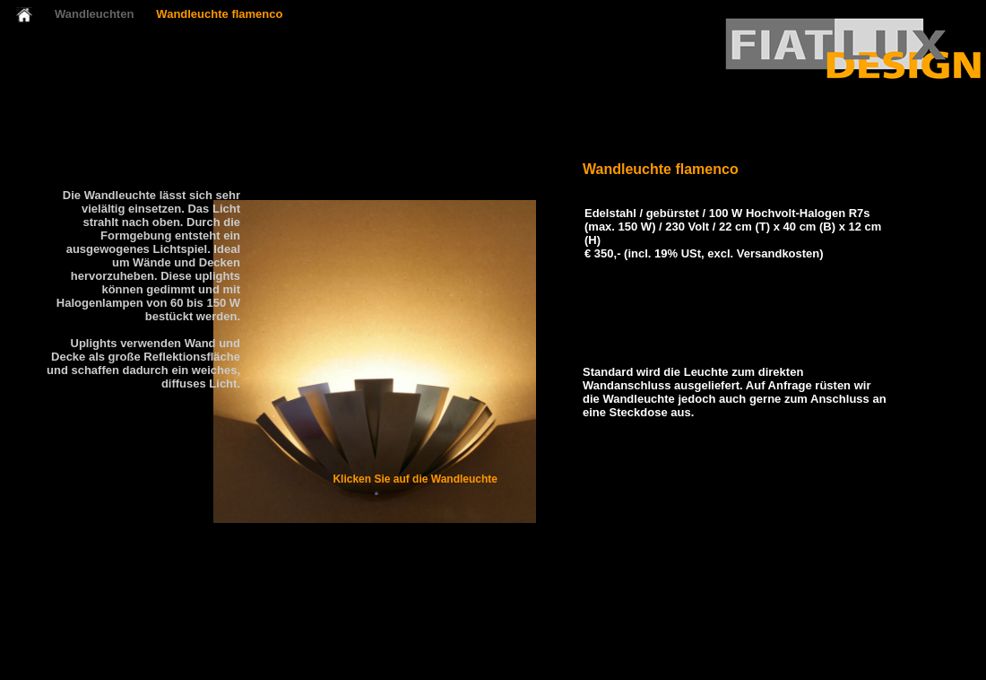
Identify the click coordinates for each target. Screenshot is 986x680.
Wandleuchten (94, 14)
